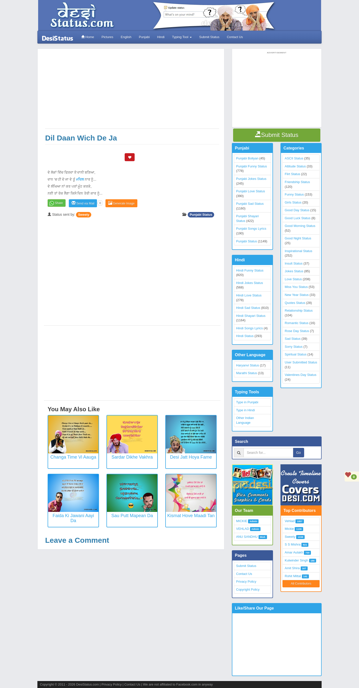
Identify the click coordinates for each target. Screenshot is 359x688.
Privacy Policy (246, 581)
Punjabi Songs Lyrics (251, 228)
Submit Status (209, 37)
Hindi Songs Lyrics (249, 328)
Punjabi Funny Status (251, 166)
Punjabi (144, 37)
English (126, 37)
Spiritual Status (295, 354)
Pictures (107, 37)
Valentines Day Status (300, 375)
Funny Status (294, 194)
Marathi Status (246, 373)
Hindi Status (245, 336)
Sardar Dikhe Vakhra (132, 457)
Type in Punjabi (247, 402)
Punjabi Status (201, 214)
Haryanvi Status (247, 365)
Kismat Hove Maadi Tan (191, 515)
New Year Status (297, 295)
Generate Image (121, 203)
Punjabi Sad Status (250, 204)
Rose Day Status (297, 331)
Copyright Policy (248, 589)
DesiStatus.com (87, 684)
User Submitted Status (301, 362)
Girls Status (293, 202)
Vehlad (290, 521)
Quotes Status (295, 303)
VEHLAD (242, 529)
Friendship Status (297, 182)
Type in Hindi (245, 410)
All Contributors (301, 583)
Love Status (293, 279)
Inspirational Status (298, 251)
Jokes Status (294, 271)
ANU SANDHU (247, 537)
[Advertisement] (132, 91)
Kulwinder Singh (296, 560)
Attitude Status (295, 166)
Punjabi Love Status (250, 191)
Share (59, 203)
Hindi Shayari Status (251, 316)
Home (87, 37)
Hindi (161, 37)
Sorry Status (294, 346)
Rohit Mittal (293, 576)
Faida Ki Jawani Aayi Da (73, 518)
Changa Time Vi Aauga (73, 457)
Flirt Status (292, 174)
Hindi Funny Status (250, 270)
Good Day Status (297, 210)
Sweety (83, 214)
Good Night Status (298, 238)
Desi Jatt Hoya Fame (191, 457)
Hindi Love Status (249, 295)
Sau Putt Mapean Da (132, 515)
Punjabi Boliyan (247, 158)
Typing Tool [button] (182, 37)
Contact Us (235, 37)
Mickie (289, 529)
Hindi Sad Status (248, 308)
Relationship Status (299, 310)
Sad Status (293, 339)
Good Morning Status (300, 226)
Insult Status (294, 263)
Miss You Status (296, 287)
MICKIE (241, 521)
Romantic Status (296, 323)
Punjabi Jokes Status (251, 179)
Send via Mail (83, 203)
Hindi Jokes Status (249, 283)
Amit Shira (292, 568)
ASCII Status (294, 158)
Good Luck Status (297, 218)
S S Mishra (293, 544)
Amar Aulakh (294, 552)
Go (298, 453)
